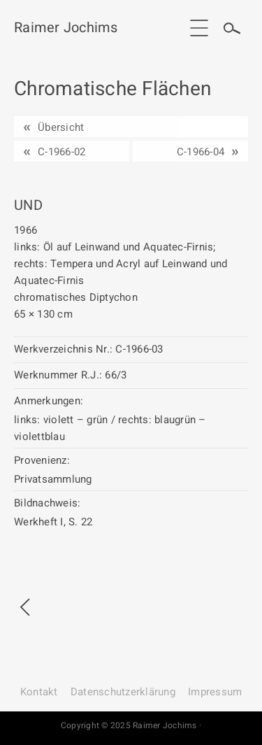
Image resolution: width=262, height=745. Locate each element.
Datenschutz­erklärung (123, 692)
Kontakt (39, 692)
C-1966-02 (61, 151)
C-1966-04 (200, 151)
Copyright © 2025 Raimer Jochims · (131, 725)
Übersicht (61, 127)
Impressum (215, 692)
